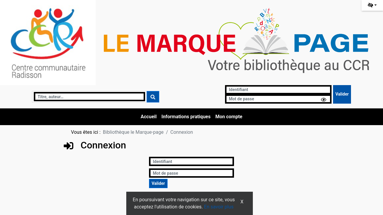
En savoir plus (219, 207)
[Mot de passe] (278, 99)
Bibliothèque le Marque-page (133, 132)
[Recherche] (89, 96)
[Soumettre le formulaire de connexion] (342, 94)
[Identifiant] (278, 89)
